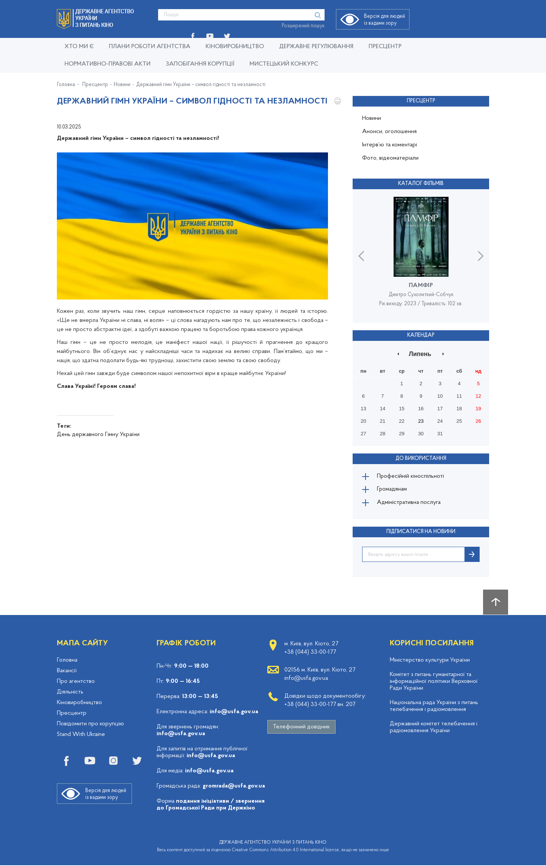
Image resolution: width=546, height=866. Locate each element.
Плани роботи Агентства (149, 47)
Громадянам (392, 490)
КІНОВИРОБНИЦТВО (235, 47)
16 (421, 408)
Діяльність (70, 693)
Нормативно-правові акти (107, 64)
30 (421, 433)
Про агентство (76, 682)
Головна (66, 85)
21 (382, 421)
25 (459, 421)
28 (382, 433)
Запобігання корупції (200, 64)
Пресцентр (385, 47)
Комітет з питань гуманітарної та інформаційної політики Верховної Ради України (434, 682)
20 (363, 421)
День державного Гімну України (98, 434)
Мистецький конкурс (283, 64)
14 (382, 408)
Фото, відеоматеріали (390, 158)
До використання (420, 458)
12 (478, 396)
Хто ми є (79, 47)
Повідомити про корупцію (90, 725)
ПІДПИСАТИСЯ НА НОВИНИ (420, 532)
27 (363, 433)
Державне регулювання (316, 47)
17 (439, 408)
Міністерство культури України (430, 661)
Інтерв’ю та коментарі (389, 145)
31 (439, 433)
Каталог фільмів (421, 184)
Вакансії (67, 671)
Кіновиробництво (79, 703)
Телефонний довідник (301, 728)
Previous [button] (361, 256)
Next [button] (480, 256)
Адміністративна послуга (409, 503)
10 (439, 396)
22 (401, 421)
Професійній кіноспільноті (411, 476)
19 (478, 408)
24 (439, 421)
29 (401, 433)
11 (459, 396)
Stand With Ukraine (81, 735)
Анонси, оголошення (389, 132)
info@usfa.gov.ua (234, 712)
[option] (421, 255)
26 (478, 421)
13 (363, 408)
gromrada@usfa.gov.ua (233, 787)
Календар (421, 335)
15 (401, 408)
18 (459, 408)
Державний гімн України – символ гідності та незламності (200, 85)
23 (421, 421)
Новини (122, 85)
